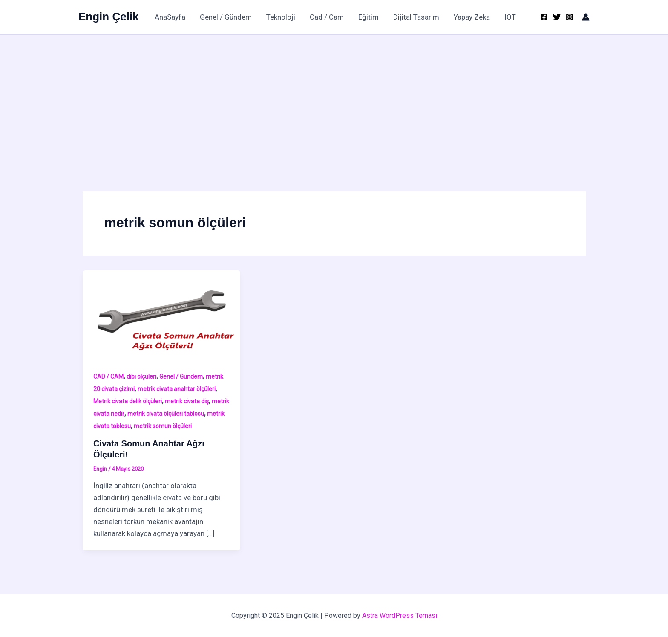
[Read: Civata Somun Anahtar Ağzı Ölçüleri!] (162, 314)
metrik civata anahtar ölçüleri (177, 388)
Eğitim (368, 17)
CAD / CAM (108, 376)
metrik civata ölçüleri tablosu (165, 413)
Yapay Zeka (472, 17)
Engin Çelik (108, 16)
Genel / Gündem (226, 17)
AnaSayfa (170, 17)
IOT (510, 17)
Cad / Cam (327, 17)
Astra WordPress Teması (399, 615)
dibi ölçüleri (141, 376)
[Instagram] (569, 17)
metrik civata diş (187, 401)
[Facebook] (544, 17)
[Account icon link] (586, 17)
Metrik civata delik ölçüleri (127, 401)
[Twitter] (557, 17)
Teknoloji (280, 17)
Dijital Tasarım (416, 17)
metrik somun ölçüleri (163, 426)
